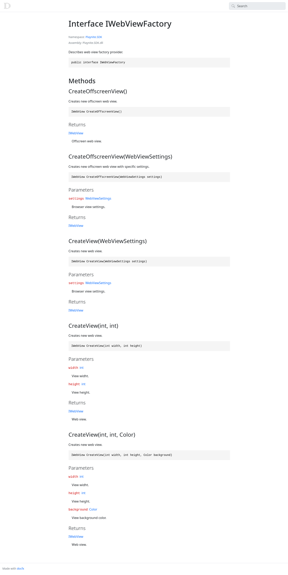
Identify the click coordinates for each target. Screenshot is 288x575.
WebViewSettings (98, 198)
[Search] (257, 6)
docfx (20, 568)
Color (93, 509)
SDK (99, 37)
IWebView (76, 133)
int (82, 367)
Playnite (91, 37)
